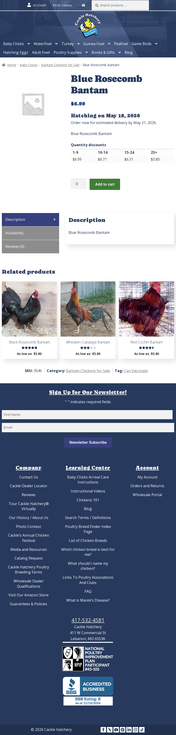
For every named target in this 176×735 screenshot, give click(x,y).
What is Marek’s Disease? (88, 600)
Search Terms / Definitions (88, 517)
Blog (129, 52)
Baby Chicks (13, 43)
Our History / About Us (28, 517)
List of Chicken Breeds (88, 540)
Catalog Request (28, 558)
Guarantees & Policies (28, 603)
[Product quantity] (78, 184)
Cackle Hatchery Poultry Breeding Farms (28, 570)
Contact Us (28, 477)
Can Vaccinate (136, 370)
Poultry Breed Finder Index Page (88, 529)
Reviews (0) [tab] (14, 246)
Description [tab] (15, 219)
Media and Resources (28, 549)
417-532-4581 (88, 619)
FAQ (88, 591)
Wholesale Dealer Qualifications (29, 583)
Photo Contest (28, 526)
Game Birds (141, 43)
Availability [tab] (14, 232)
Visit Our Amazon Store (28, 594)
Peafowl (121, 43)
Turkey (67, 43)
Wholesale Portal (147, 494)
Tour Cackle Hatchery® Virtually (28, 506)
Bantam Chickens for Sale (60, 65)
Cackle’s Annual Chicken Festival (28, 538)
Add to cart (104, 184)
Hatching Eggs (15, 52)
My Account (147, 477)
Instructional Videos (88, 491)
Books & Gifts (103, 52)
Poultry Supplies (68, 52)
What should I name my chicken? (88, 566)
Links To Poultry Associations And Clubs (88, 580)
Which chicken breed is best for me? (88, 552)
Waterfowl (43, 43)
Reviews (29, 494)
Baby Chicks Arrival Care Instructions (88, 480)
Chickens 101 (88, 500)
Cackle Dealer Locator (28, 485)
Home (11, 65)
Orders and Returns (147, 485)
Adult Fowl (41, 52)
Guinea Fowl (93, 43)
